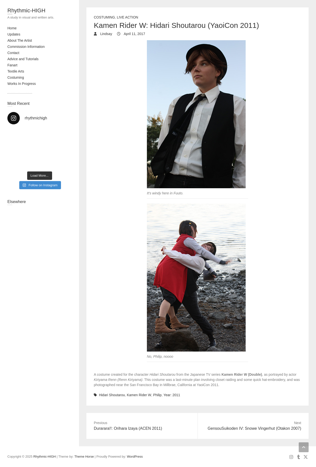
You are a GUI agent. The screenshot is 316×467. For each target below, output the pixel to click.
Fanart (12, 65)
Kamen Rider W (139, 395)
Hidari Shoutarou (112, 395)
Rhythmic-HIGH (26, 10)
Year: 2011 (171, 395)
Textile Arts (15, 71)
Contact (13, 53)
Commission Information (26, 47)
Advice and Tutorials (23, 59)
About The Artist (19, 40)
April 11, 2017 (134, 34)
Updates (13, 34)
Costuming (15, 77)
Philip (157, 395)
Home (12, 28)
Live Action (127, 17)
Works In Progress (21, 84)
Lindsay (105, 34)
